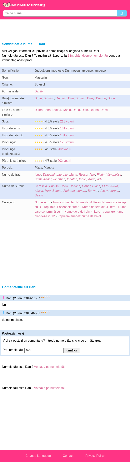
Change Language (38, 455)
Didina (56, 110)
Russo (83, 174)
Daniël (39, 91)
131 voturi (67, 128)
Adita (91, 179)
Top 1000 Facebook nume (61, 207)
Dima (38, 98)
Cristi (38, 179)
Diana (39, 110)
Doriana (74, 186)
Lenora (81, 190)
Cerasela (41, 186)
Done (111, 98)
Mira (48, 190)
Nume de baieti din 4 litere (82, 211)
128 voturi (67, 142)
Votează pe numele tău (50, 366)
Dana (76, 110)
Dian (85, 110)
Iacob (82, 179)
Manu (73, 174)
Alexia (39, 190)
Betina (39, 195)
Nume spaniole (63, 202)
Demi (104, 110)
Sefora (56, 190)
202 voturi (64, 149)
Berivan (93, 190)
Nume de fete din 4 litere (98, 207)
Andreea (69, 190)
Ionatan (72, 179)
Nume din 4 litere (88, 202)
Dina (47, 110)
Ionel (38, 174)
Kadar (47, 179)
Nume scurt (42, 202)
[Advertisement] (65, 30)
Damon (101, 98)
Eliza (105, 186)
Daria (64, 186)
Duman (81, 98)
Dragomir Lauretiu (55, 174)
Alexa (114, 186)
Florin (101, 174)
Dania (67, 110)
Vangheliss (113, 174)
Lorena (114, 190)
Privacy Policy (95, 455)
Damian (48, 98)
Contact (68, 455)
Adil (99, 179)
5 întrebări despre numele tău (88, 55)
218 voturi (67, 121)
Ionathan (59, 179)
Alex (92, 174)
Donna (94, 110)
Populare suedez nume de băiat (79, 216)
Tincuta (54, 186)
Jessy (104, 190)
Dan (71, 98)
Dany (90, 98)
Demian (61, 98)
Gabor (86, 186)
